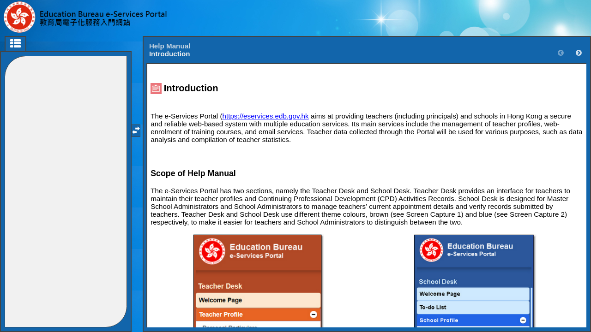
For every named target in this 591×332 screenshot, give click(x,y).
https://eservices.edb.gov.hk (266, 116)
